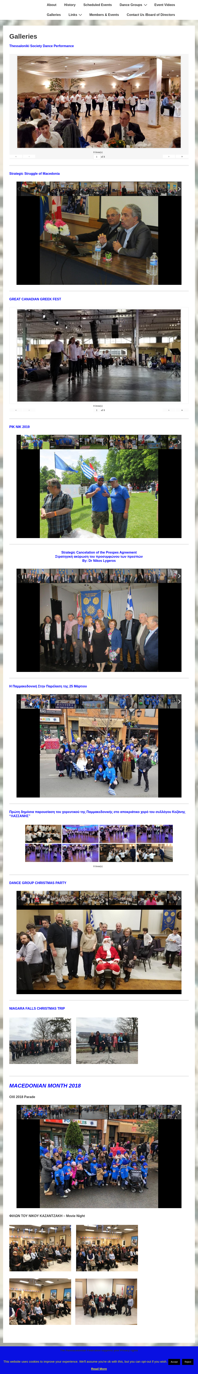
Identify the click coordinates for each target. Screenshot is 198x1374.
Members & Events (104, 15)
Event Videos (164, 5)
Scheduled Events (97, 5)
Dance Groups (134, 5)
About (51, 5)
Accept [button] (174, 1362)
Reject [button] (188, 1362)
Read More (99, 1368)
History (69, 5)
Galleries (54, 15)
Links (76, 15)
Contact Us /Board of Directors (151, 15)
